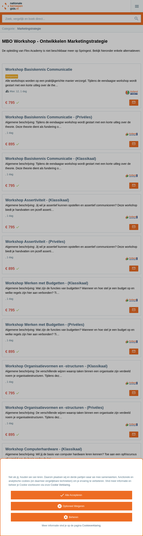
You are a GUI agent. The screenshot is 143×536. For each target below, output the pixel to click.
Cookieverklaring (91, 525)
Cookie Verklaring (60, 484)
